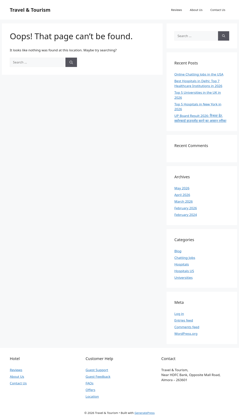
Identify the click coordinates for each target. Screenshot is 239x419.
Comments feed (186, 327)
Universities (183, 277)
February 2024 (185, 214)
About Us (196, 10)
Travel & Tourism (30, 9)
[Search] (71, 62)
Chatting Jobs (184, 257)
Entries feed (183, 320)
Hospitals (181, 264)
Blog (177, 251)
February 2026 (185, 208)
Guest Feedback (98, 376)
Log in (179, 313)
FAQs (89, 383)
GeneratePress (144, 413)
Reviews (176, 10)
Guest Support (97, 370)
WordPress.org (185, 333)
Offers (90, 390)
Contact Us (217, 10)
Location (92, 396)
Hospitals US (184, 271)
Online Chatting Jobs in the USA (198, 74)
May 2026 (181, 188)
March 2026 (183, 201)
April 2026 (182, 195)
